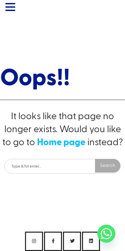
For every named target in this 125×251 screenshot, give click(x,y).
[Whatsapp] (106, 234)
